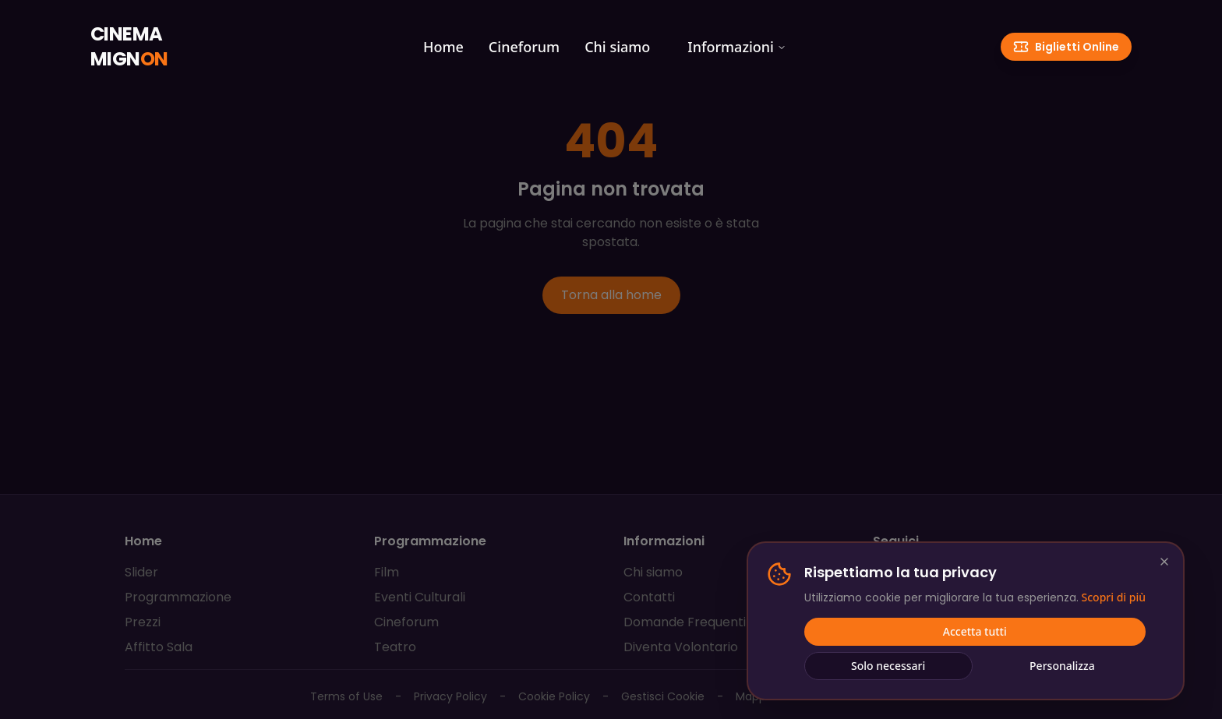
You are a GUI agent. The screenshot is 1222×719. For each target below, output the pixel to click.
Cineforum (524, 46)
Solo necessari (888, 666)
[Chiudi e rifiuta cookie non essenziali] (1164, 562)
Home (443, 46)
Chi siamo (617, 46)
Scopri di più (1114, 597)
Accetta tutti (975, 632)
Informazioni (736, 46)
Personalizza (1062, 666)
